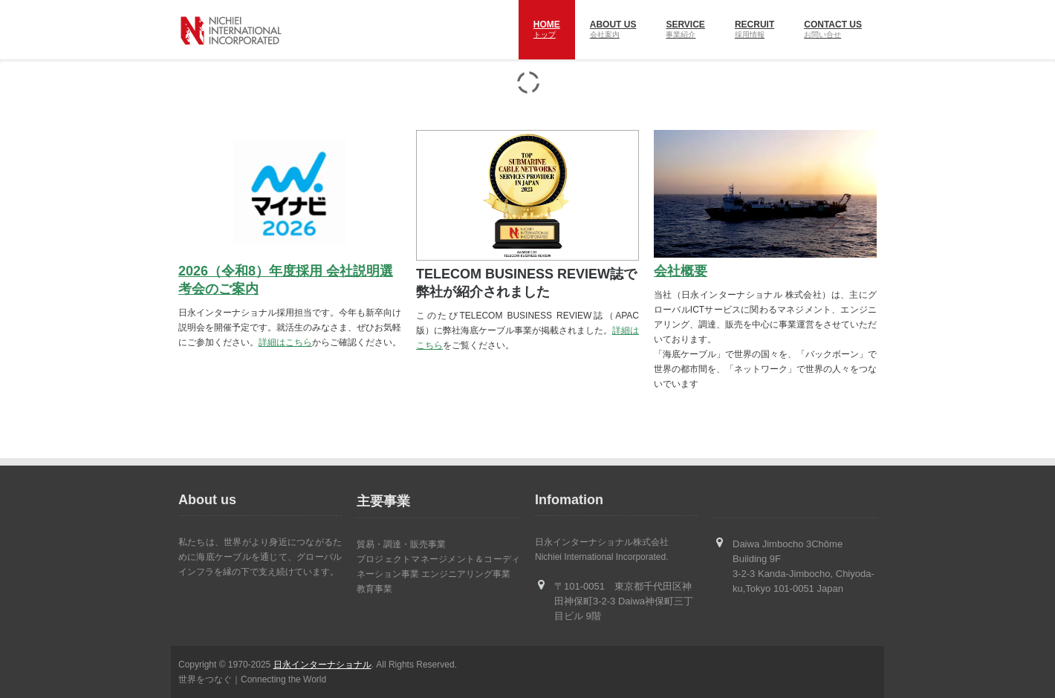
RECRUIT (754, 30)
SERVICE (685, 30)
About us (613, 30)
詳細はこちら (285, 342)
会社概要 (680, 271)
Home (546, 30)
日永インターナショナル (322, 664)
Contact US (833, 30)
